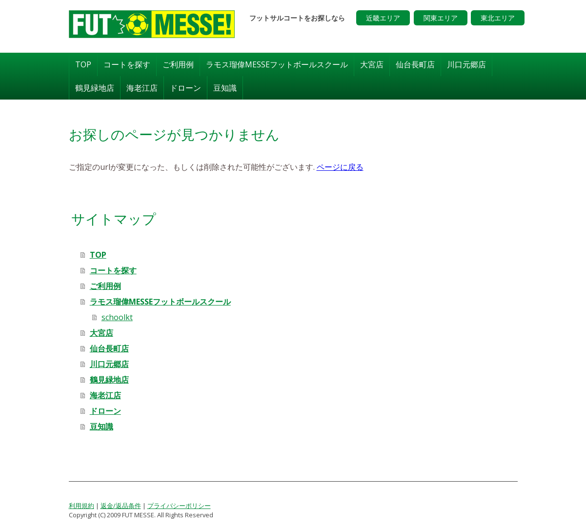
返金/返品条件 (121, 505)
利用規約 (81, 505)
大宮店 (372, 64)
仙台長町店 (415, 64)
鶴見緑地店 (94, 87)
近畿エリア (383, 17)
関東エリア (441, 17)
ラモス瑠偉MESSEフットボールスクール (277, 64)
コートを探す (126, 64)
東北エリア (498, 17)
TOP (83, 64)
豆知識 (225, 87)
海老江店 (142, 87)
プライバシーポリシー (179, 505)
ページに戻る (340, 166)
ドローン (185, 87)
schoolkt (117, 316)
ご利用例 (178, 64)
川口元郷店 (466, 64)
